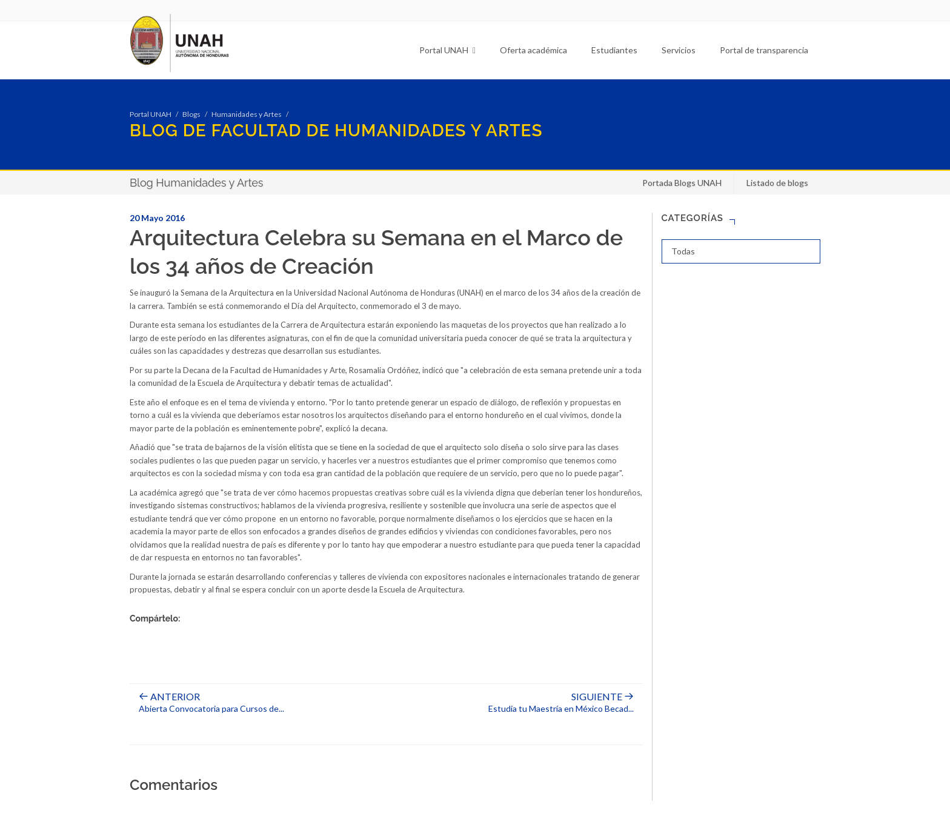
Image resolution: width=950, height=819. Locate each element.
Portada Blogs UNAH (682, 182)
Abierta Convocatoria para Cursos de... (211, 703)
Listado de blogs (777, 182)
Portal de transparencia (764, 50)
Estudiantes (614, 50)
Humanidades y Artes (246, 114)
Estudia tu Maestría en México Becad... (561, 703)
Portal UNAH (447, 50)
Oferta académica (533, 50)
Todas (683, 251)
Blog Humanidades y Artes (197, 182)
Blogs (191, 114)
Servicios (679, 50)
